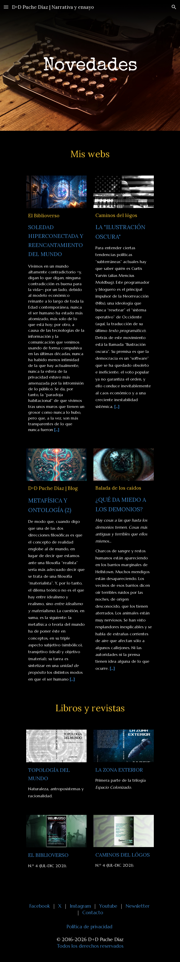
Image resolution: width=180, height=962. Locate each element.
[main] (90, 65)
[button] (6, 7)
